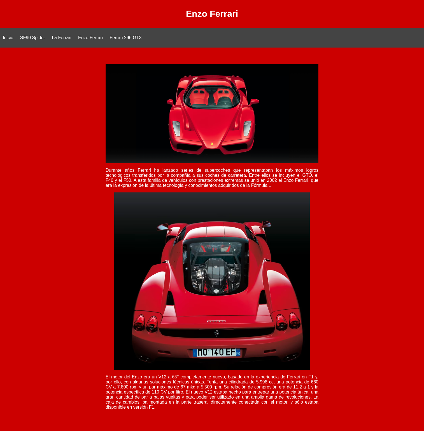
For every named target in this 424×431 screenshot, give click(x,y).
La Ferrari (61, 37)
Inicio (8, 37)
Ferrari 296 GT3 (126, 37)
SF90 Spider (32, 37)
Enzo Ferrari (90, 37)
